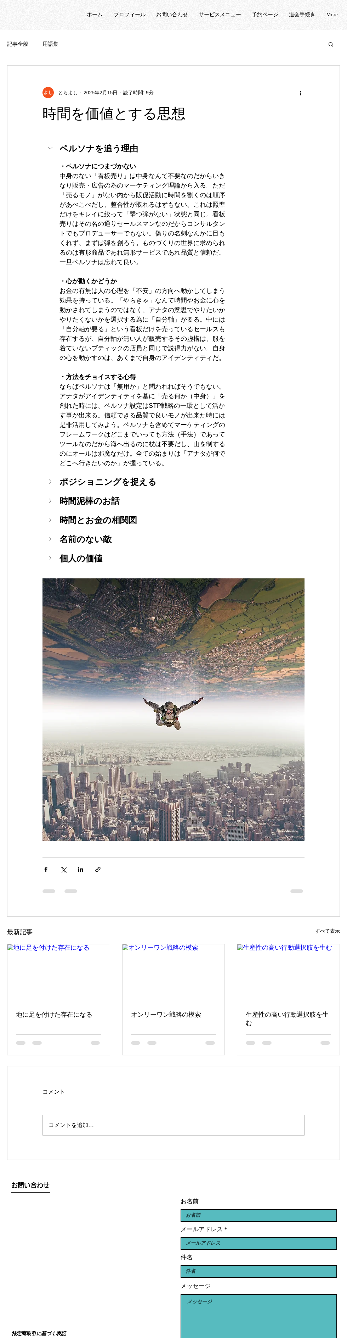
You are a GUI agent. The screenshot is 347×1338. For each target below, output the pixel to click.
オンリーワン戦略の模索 (166, 1014)
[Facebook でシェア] (45, 869)
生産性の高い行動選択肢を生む (287, 1019)
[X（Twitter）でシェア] (63, 869)
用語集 (50, 44)
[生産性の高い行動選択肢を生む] (288, 973)
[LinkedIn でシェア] (80, 869)
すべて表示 (327, 931)
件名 (187, 1257)
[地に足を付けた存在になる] (58, 973)
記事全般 (17, 44)
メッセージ (196, 1286)
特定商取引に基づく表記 (38, 1333)
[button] (331, 44)
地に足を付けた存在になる (54, 1014)
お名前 (190, 1201)
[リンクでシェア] (98, 869)
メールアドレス (202, 1229)
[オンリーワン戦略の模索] (174, 973)
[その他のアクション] (300, 92)
